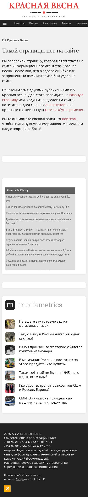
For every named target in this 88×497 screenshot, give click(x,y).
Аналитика (50, 23)
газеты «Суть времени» (64, 109)
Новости (18, 23)
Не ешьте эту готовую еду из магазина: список (43, 323)
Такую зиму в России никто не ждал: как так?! (49, 336)
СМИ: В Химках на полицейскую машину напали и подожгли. (45, 400)
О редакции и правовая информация (31, 467)
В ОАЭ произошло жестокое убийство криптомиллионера (51, 349)
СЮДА (20, 479)
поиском (69, 119)
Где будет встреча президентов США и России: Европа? (50, 387)
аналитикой (55, 104)
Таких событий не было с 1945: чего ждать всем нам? (49, 374)
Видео (33, 23)
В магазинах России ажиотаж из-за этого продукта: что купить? (48, 362)
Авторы (67, 23)
